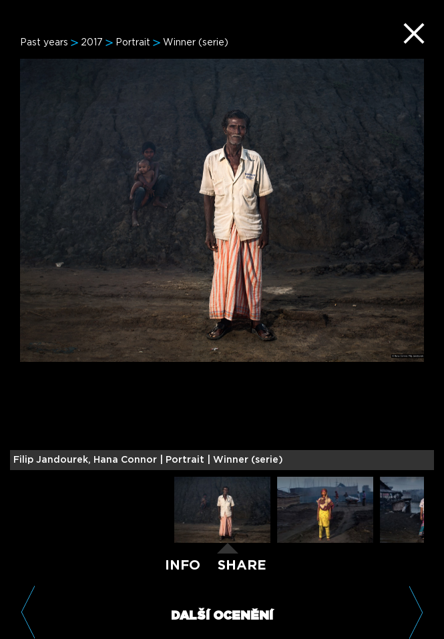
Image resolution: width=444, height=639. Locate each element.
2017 (92, 42)
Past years (44, 42)
